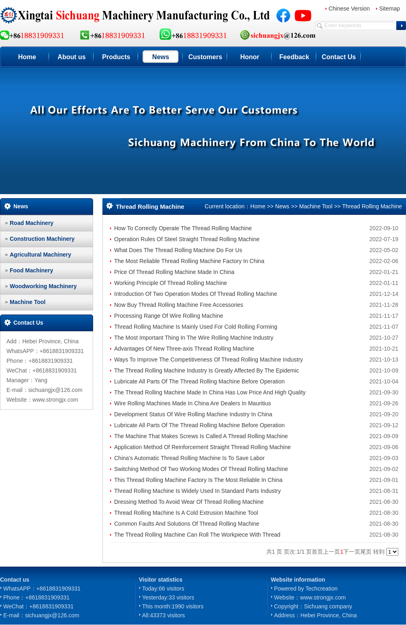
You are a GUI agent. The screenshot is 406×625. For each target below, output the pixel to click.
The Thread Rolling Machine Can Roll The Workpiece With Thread (197, 534)
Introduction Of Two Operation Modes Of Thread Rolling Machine (195, 294)
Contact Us (339, 57)
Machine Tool (27, 302)
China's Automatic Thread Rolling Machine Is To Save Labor (189, 458)
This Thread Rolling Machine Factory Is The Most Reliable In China (198, 480)
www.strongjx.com (323, 597)
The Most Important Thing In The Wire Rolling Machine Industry (193, 337)
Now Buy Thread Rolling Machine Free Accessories (178, 305)
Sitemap (389, 8)
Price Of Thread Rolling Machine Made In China (174, 272)
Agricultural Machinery (40, 254)
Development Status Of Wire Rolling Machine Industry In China (193, 414)
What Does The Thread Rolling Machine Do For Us (178, 250)
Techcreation (322, 588)
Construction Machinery (42, 238)
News (160, 57)
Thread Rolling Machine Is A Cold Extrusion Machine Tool (186, 512)
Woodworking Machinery (43, 286)
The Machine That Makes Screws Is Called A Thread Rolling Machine (201, 436)
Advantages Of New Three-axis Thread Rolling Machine (184, 348)
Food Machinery (31, 270)
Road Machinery (31, 223)
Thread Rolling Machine (372, 206)
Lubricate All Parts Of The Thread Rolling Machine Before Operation (199, 381)
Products (116, 57)
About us (71, 57)
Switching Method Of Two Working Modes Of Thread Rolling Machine (201, 469)
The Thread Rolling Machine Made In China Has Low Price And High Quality (210, 392)
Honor (249, 57)
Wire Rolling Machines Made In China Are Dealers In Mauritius (192, 403)
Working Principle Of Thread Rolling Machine (170, 283)
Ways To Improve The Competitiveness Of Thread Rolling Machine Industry (208, 359)
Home (27, 57)
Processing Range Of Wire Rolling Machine (168, 315)
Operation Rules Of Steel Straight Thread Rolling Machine (186, 239)
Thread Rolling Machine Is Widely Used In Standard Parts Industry (197, 491)
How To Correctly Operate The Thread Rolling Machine (183, 228)
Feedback (294, 57)
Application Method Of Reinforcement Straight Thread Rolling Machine (202, 447)
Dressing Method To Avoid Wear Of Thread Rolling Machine (189, 502)
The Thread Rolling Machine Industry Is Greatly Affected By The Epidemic (206, 370)
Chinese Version (349, 8)
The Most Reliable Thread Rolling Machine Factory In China (189, 261)
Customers (205, 57)
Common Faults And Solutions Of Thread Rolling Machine (186, 523)
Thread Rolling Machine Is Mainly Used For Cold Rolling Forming (195, 326)
